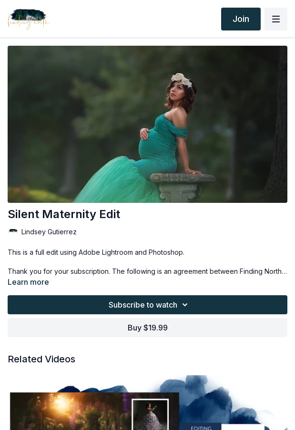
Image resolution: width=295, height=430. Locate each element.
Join (241, 19)
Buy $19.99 (148, 327)
